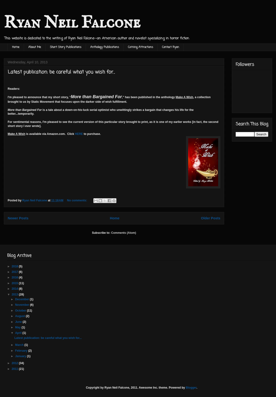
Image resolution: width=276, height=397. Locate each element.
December (22, 299)
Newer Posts (18, 218)
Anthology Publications (104, 47)
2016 (15, 277)
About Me (34, 47)
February (21, 350)
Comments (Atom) (123, 233)
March (19, 345)
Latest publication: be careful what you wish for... (61, 72)
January (21, 356)
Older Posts (210, 218)
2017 (15, 272)
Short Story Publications (65, 47)
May (18, 327)
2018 (15, 266)
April (19, 333)
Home (15, 47)
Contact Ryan (170, 47)
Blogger (191, 387)
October (21, 310)
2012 (15, 363)
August (20, 316)
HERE (79, 134)
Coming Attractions (140, 47)
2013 (15, 294)
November (22, 305)
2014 (15, 288)
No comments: (77, 200)
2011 (15, 369)
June (19, 322)
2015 (15, 283)
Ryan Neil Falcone (72, 23)
